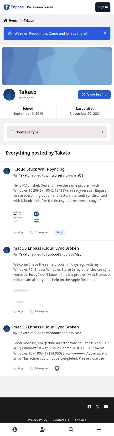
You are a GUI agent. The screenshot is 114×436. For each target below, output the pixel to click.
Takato (24, 175)
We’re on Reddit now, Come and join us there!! (48, 33)
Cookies (80, 420)
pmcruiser (54, 175)
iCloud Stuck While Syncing (39, 169)
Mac (78, 254)
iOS (80, 175)
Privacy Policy (37, 420)
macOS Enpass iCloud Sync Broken (46, 248)
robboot (52, 254)
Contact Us (61, 420)
